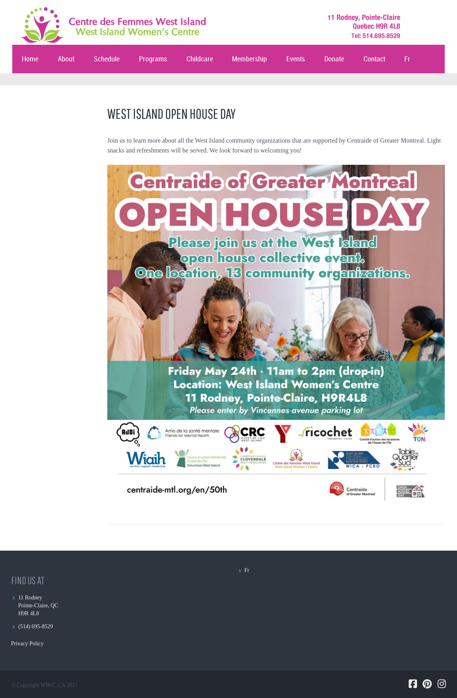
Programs (153, 59)
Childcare (200, 59)
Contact (374, 59)
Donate (334, 59)
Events (295, 59)
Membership (249, 59)
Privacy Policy (27, 644)
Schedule (107, 59)
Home (30, 59)
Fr (407, 59)
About (66, 59)
